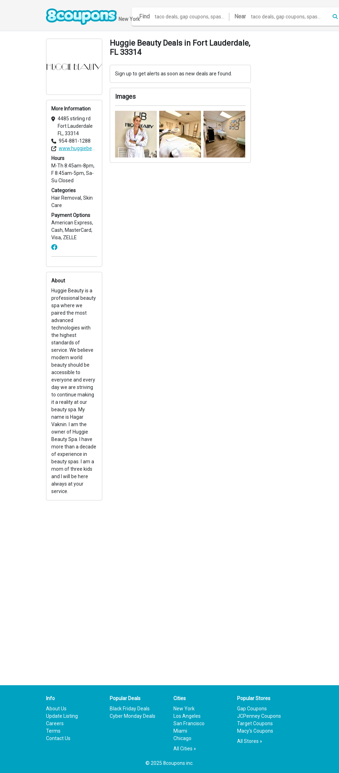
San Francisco (189, 723)
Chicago (182, 738)
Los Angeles (187, 716)
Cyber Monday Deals (132, 716)
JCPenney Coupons (259, 716)
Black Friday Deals (130, 708)
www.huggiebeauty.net (78, 148)
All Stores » (249, 741)
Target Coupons (255, 723)
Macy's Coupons (255, 731)
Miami (180, 731)
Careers (55, 723)
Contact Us (58, 738)
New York (184, 708)
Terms (53, 731)
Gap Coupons (252, 708)
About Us (56, 708)
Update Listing (62, 716)
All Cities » (184, 748)
